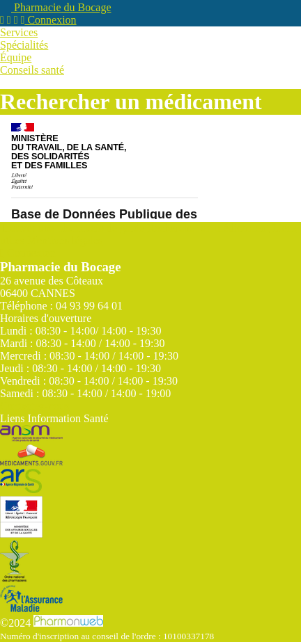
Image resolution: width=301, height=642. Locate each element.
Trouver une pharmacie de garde (72, 228)
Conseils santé (32, 70)
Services (19, 32)
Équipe (15, 57)
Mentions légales (65, 240)
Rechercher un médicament (208, 228)
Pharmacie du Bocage (55, 7)
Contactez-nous (35, 406)
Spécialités (24, 45)
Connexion (49, 20)
